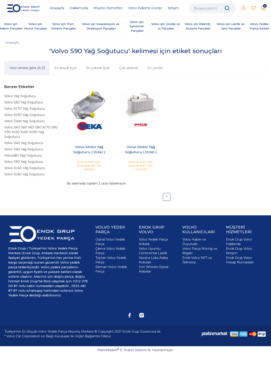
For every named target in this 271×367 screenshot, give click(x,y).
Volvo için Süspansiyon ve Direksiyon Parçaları (101, 26)
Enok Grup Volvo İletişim (239, 251)
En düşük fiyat (65, 68)
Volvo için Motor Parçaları (35, 26)
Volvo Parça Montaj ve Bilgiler (199, 251)
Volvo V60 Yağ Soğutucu (23, 149)
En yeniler (155, 68)
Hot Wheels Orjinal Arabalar (153, 269)
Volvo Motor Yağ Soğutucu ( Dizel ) (89, 149)
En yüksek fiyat (98, 68)
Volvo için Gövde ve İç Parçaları (166, 26)
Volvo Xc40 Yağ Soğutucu (24, 168)
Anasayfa (12, 42)
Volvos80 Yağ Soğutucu (23, 155)
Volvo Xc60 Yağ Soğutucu (24, 174)
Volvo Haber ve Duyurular (194, 241)
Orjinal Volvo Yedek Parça (110, 241)
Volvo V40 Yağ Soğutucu (23, 143)
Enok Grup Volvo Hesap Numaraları (240, 260)
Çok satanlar (128, 68)
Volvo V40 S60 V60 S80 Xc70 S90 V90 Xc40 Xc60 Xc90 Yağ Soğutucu (31, 132)
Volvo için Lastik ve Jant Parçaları (231, 26)
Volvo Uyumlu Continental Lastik (153, 251)
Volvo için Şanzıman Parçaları (137, 26)
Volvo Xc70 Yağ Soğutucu (24, 109)
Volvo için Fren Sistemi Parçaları (63, 26)
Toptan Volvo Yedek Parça (110, 260)
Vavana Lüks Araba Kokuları (153, 260)
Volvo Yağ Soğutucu (20, 96)
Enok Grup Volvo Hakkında (239, 241)
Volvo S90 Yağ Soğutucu (23, 162)
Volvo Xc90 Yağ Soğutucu (24, 115)
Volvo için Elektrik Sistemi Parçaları (198, 26)
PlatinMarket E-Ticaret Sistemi (121, 350)
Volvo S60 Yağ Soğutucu (23, 102)
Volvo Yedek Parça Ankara (153, 241)
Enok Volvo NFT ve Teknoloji (197, 260)
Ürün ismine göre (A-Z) (27, 68)
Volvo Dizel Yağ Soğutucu (24, 121)
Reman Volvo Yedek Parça (111, 269)
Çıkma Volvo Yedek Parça (110, 251)
